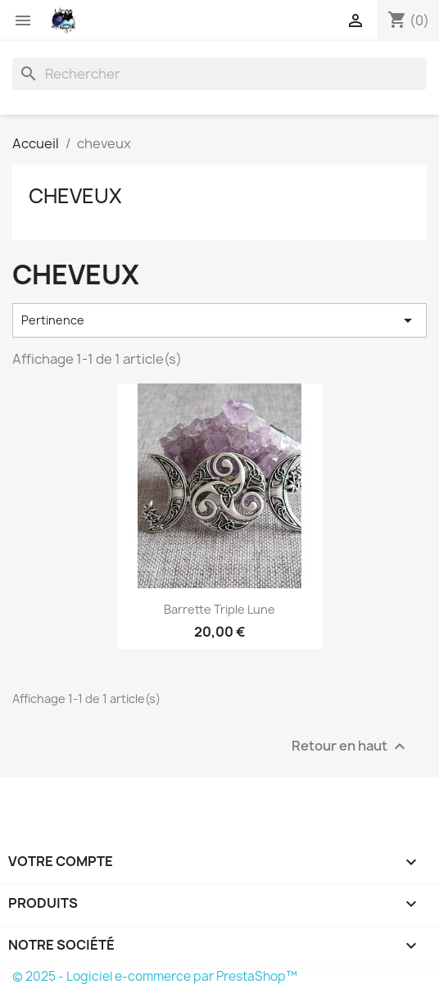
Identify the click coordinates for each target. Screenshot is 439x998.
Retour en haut (351, 746)
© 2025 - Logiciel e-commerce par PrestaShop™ (154, 976)
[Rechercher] (219, 73)
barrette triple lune (219, 609)
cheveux (75, 196)
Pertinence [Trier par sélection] (219, 320)
